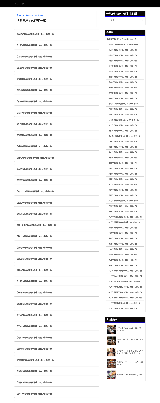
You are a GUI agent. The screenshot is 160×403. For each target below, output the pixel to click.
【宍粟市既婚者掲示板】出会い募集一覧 (122, 109)
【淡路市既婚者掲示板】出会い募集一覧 (122, 147)
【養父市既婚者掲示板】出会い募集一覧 (122, 125)
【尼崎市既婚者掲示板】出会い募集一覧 (122, 233)
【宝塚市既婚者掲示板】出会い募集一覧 (122, 179)
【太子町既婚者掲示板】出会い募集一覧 (122, 66)
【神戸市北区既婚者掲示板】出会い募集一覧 (123, 281)
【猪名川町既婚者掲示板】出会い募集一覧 (123, 104)
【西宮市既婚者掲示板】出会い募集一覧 (122, 244)
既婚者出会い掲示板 (27, 3)
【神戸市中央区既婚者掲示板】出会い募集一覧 (124, 217)
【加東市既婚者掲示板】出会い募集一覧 (122, 114)
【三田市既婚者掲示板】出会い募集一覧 (122, 168)
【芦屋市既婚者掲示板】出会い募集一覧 (122, 255)
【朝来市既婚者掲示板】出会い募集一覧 (122, 141)
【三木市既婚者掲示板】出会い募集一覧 (122, 184)
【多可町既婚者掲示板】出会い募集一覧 (122, 88)
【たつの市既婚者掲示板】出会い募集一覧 (123, 120)
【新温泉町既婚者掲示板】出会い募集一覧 (123, 44)
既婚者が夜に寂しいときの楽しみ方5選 (121, 39)
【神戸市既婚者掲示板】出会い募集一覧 (122, 308)
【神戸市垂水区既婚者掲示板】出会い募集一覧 (124, 276)
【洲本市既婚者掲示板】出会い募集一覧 (122, 249)
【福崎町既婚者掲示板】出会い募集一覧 (122, 55)
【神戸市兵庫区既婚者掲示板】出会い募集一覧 (124, 287)
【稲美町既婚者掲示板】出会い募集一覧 (122, 93)
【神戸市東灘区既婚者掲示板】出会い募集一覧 (124, 298)
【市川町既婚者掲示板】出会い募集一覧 (122, 50)
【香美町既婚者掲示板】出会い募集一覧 (122, 82)
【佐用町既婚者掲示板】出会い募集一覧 (122, 77)
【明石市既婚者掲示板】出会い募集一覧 (122, 238)
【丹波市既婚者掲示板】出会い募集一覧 (122, 131)
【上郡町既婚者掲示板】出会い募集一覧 (122, 71)
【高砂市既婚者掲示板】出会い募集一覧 (122, 190)
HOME (80, 394)
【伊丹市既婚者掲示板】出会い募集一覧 (122, 260)
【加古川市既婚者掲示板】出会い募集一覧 (123, 201)
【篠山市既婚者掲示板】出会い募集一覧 (122, 152)
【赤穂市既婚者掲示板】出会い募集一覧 (122, 206)
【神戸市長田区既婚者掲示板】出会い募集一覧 (124, 292)
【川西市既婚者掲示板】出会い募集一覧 (122, 158)
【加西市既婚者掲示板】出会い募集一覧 (122, 174)
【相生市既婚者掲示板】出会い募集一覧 (122, 265)
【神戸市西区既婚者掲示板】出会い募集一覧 (123, 222)
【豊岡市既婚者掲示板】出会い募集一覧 (122, 195)
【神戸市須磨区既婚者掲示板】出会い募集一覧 (124, 271)
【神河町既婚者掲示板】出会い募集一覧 (122, 61)
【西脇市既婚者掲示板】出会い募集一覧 (122, 211)
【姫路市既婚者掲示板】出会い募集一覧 (122, 228)
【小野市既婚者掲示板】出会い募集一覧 (122, 163)
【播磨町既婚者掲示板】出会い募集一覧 (122, 98)
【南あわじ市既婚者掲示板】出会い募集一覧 (123, 136)
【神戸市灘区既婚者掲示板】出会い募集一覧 (123, 303)
